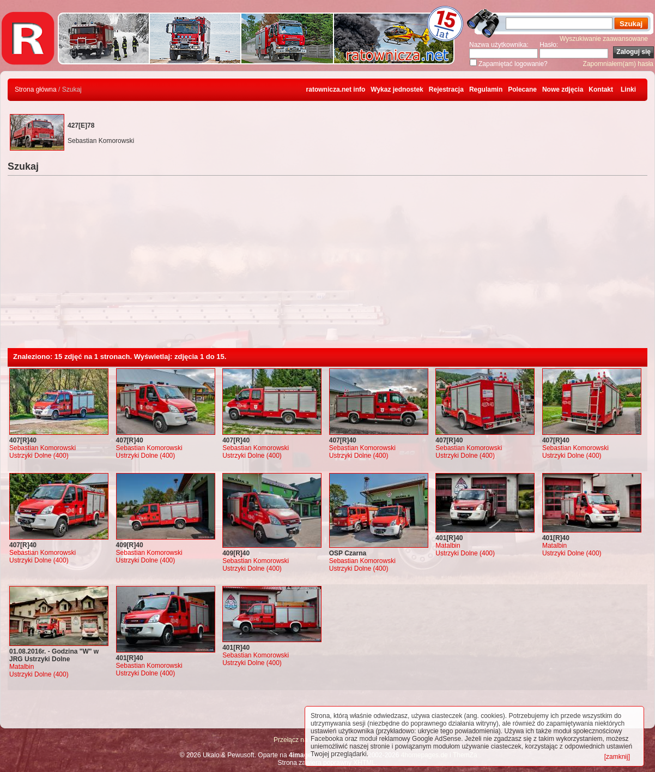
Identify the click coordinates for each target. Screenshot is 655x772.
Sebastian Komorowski (42, 448)
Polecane (522, 89)
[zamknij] (617, 757)
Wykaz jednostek (397, 89)
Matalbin (447, 545)
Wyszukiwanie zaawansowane (604, 39)
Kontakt (601, 89)
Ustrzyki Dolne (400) (39, 455)
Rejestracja (446, 89)
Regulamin (485, 89)
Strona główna (36, 89)
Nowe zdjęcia (562, 89)
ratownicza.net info (336, 89)
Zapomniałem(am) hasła (618, 64)
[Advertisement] (327, 266)
